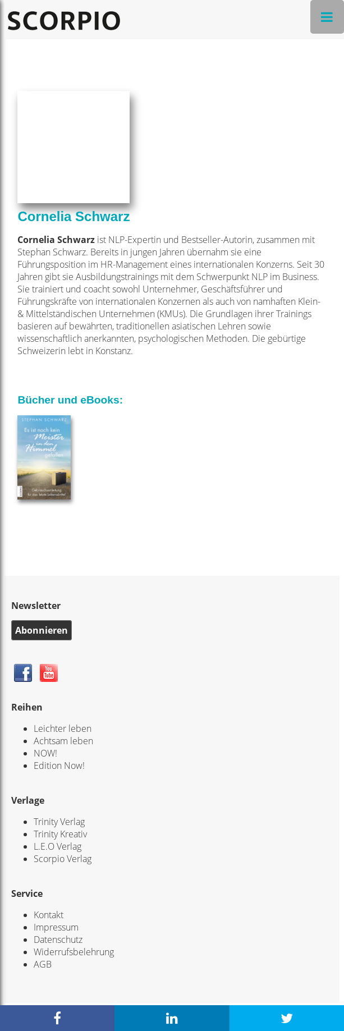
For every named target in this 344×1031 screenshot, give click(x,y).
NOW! (45, 753)
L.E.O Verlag (57, 846)
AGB (43, 964)
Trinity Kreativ (60, 834)
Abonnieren (41, 630)
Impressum (56, 927)
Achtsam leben (63, 741)
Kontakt (48, 915)
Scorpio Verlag (62, 859)
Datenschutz (58, 939)
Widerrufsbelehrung (74, 952)
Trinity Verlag (59, 821)
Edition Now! (59, 765)
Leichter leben (62, 728)
